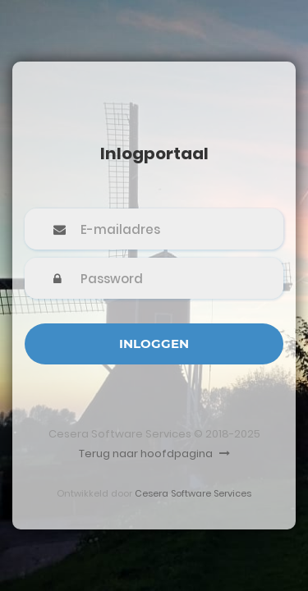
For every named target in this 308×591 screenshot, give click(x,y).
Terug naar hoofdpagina (154, 453)
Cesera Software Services (193, 493)
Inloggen (154, 343)
